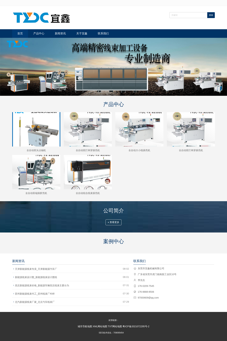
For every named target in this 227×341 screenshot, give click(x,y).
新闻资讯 (60, 33)
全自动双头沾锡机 (36, 150)
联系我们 (103, 33)
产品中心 (38, 33)
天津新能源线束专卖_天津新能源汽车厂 (36, 269)
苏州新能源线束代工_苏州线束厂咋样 (35, 293)
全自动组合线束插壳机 (88, 193)
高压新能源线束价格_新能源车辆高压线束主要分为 (42, 285)
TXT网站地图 (115, 326)
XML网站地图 (100, 326)
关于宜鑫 (81, 33)
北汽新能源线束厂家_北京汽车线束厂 (35, 302)
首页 (20, 33)
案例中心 (113, 241)
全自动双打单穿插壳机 (88, 150)
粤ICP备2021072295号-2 (136, 326)
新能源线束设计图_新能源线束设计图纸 (36, 277)
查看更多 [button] (113, 222)
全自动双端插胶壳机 (36, 193)
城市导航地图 (85, 326)
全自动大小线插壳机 (139, 150)
